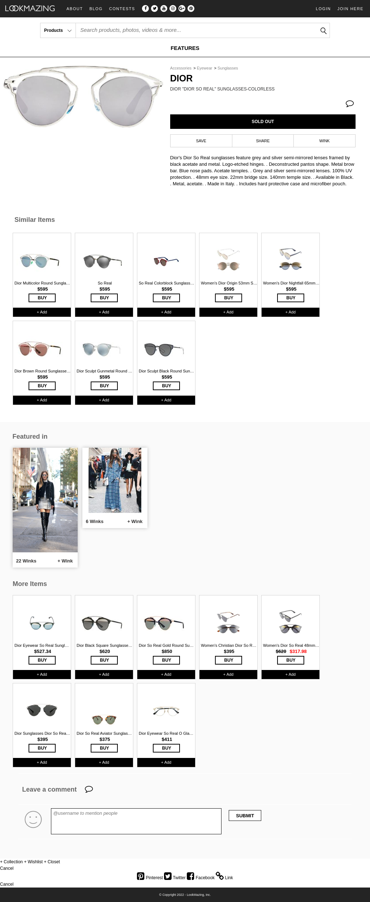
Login (323, 9)
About (74, 9)
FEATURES (185, 48)
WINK (324, 141)
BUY (42, 297)
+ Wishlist (33, 861)
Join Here (350, 9)
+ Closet (52, 861)
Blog (96, 9)
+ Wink (65, 561)
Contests (122, 9)
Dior (181, 78)
